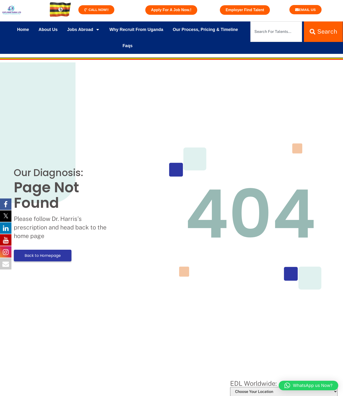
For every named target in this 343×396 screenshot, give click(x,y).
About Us (48, 29)
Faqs (127, 45)
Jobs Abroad (83, 29)
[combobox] (276, 31)
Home (23, 29)
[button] (308, 385)
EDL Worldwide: (253, 383)
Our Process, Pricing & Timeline (205, 29)
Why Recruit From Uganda (136, 29)
